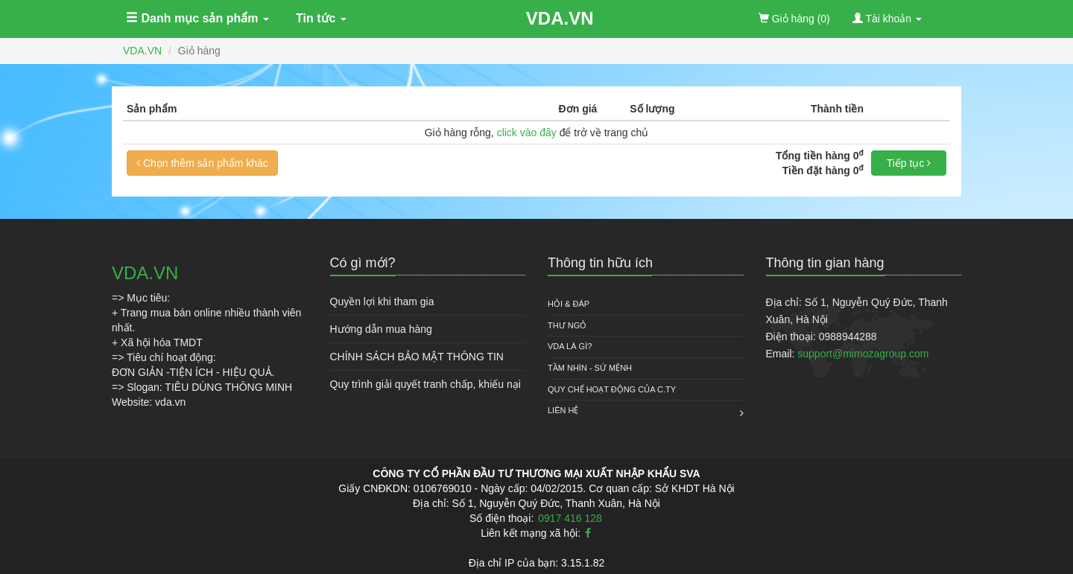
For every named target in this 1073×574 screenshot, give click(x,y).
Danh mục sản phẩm (197, 18)
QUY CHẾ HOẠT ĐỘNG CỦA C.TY (612, 389)
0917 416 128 (570, 518)
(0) (794, 19)
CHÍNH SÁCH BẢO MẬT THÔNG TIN (417, 357)
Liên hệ (563, 410)
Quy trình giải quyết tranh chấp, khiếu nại (425, 384)
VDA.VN (560, 18)
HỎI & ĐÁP (568, 303)
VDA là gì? (570, 346)
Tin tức (321, 18)
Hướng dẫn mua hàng (381, 329)
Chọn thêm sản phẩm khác (202, 163)
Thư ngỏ (567, 325)
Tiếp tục (909, 163)
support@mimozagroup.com (862, 354)
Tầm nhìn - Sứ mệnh (590, 367)
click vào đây (527, 132)
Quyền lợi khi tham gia (382, 301)
